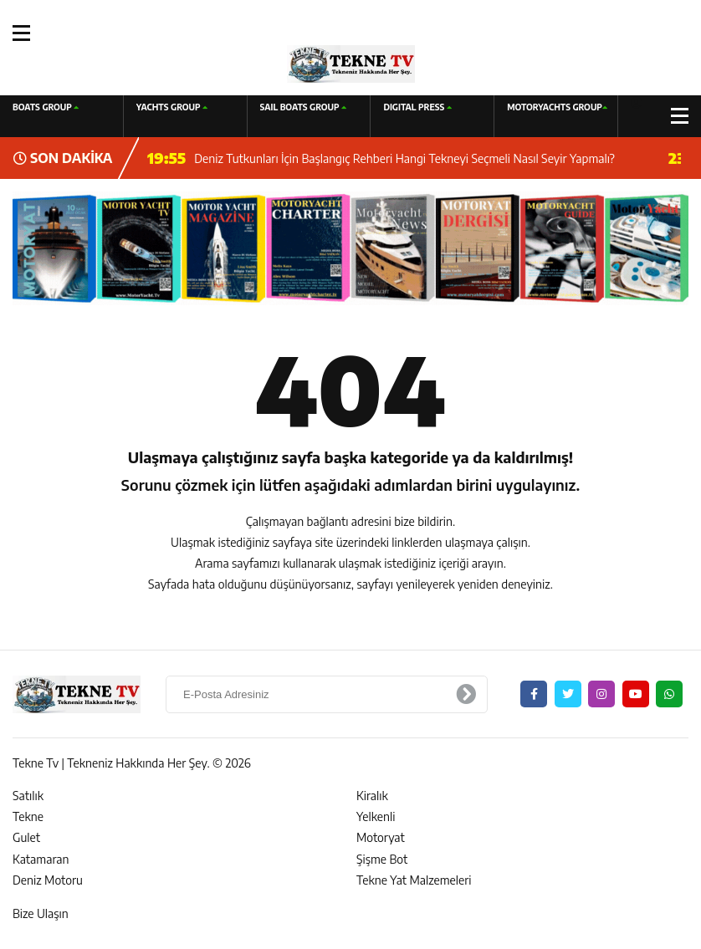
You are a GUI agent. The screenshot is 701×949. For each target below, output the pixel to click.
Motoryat (380, 837)
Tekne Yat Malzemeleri (414, 880)
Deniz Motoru (48, 880)
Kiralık (372, 795)
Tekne (28, 816)
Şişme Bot (381, 859)
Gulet (26, 837)
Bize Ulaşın (41, 913)
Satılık (28, 795)
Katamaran (41, 859)
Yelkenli (376, 816)
